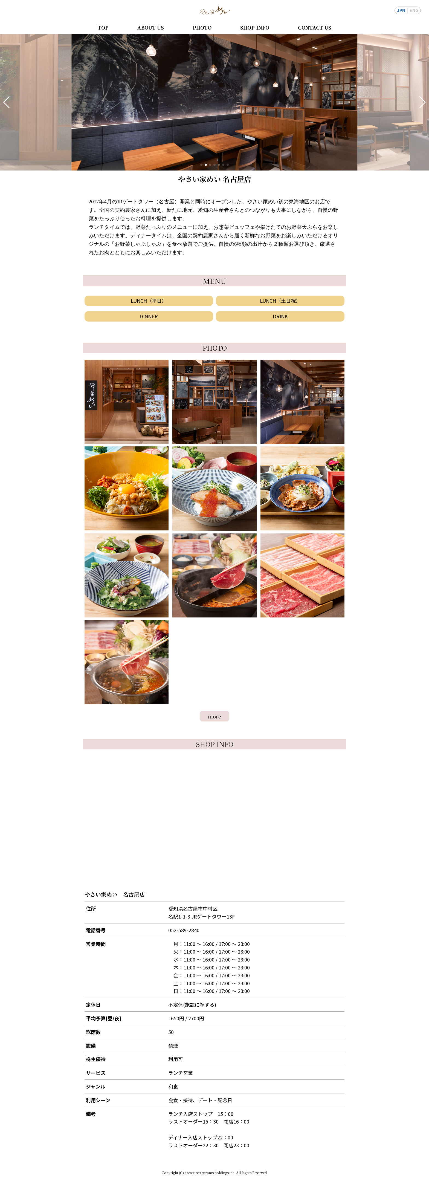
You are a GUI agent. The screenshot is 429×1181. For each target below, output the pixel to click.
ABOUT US (150, 27)
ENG (414, 10)
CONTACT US (314, 27)
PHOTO (202, 27)
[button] (6, 102)
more (214, 716)
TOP (103, 27)
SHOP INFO (254, 27)
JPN (401, 10)
